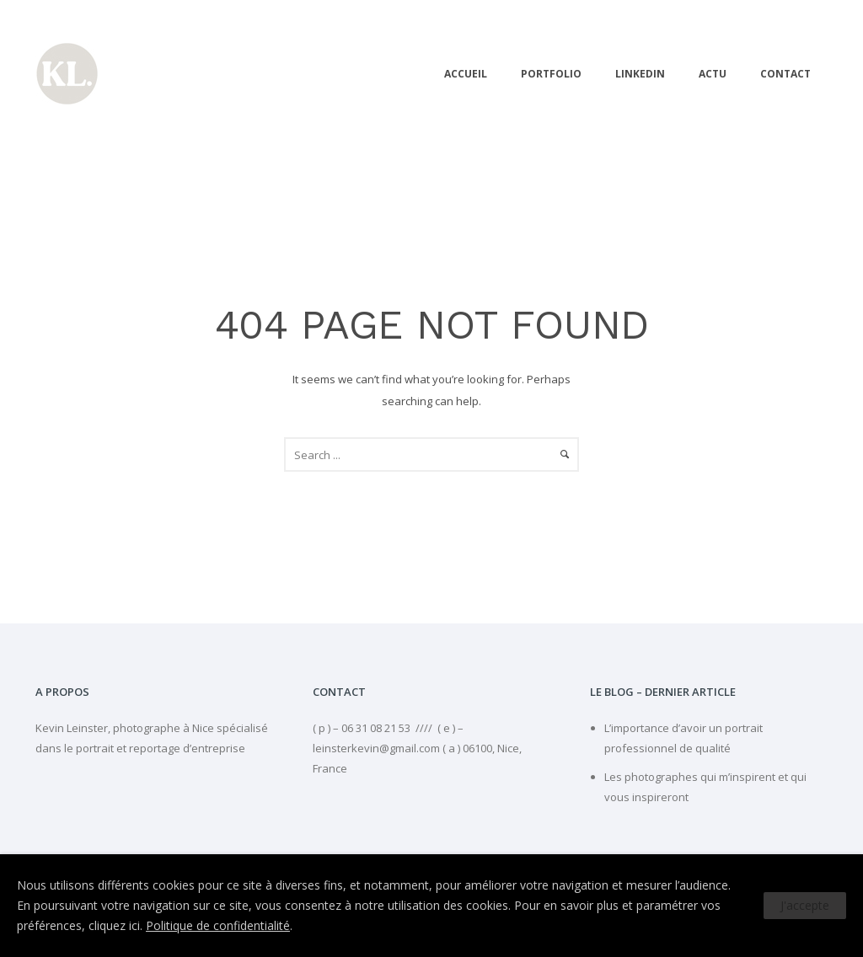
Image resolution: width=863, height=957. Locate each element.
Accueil (465, 74)
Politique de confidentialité (218, 925)
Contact (785, 74)
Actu (712, 74)
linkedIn (640, 74)
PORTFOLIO (551, 74)
